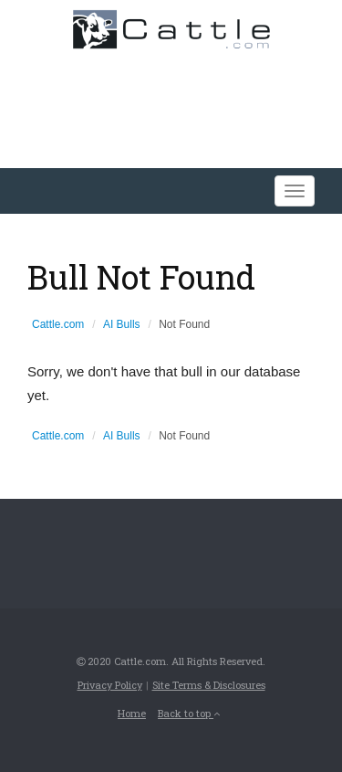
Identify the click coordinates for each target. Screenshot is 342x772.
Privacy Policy (110, 685)
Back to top (189, 713)
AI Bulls (121, 324)
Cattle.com (58, 324)
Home (132, 713)
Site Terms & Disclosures (208, 685)
